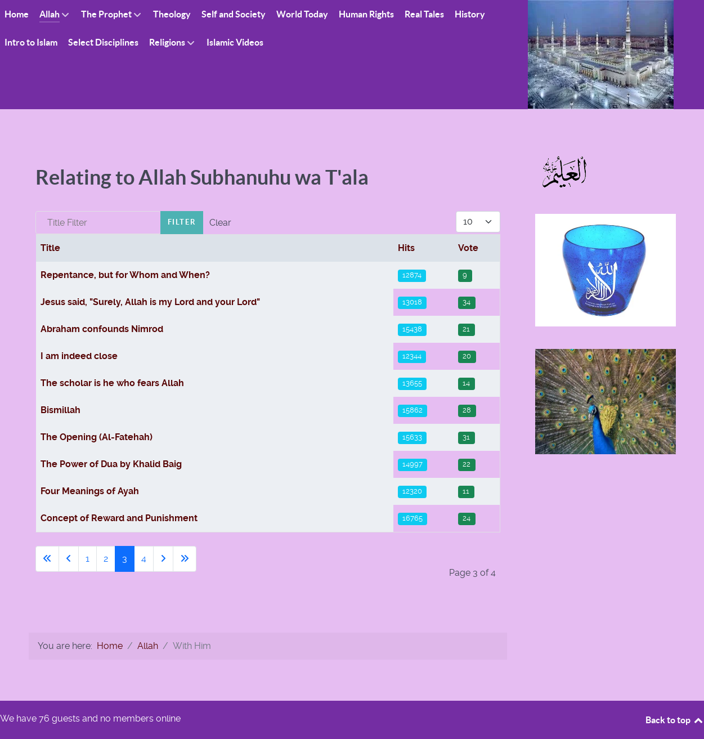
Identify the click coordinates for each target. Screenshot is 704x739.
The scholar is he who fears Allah (112, 383)
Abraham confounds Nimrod (102, 329)
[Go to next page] (163, 559)
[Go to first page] (47, 559)
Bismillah (60, 410)
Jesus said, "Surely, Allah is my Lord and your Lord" (150, 302)
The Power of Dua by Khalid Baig (111, 464)
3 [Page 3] (124, 558)
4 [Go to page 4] (143, 558)
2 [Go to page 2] (106, 558)
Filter (182, 222)
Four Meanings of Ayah (90, 491)
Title (50, 248)
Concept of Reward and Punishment (119, 518)
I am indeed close (79, 356)
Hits (406, 248)
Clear (220, 222)
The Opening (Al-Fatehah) (97, 437)
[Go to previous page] (69, 559)
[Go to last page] (184, 559)
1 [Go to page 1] (87, 558)
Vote (468, 248)
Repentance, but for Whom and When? (125, 275)
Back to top (674, 720)
